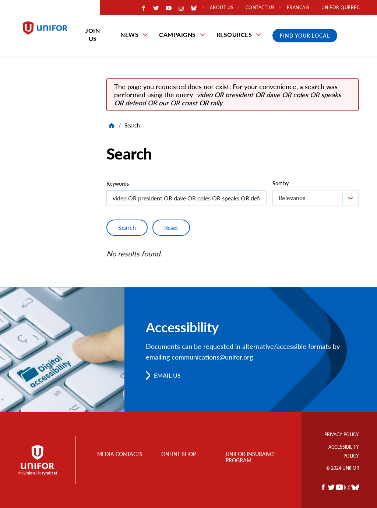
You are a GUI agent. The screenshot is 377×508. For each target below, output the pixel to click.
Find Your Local (305, 35)
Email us (167, 375)
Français (298, 8)
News (129, 34)
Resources (234, 34)
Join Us (92, 34)
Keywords (117, 184)
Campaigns (177, 34)
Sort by (280, 183)
